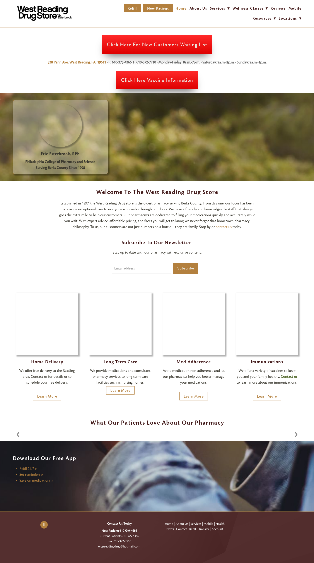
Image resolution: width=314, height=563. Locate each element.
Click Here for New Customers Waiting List (157, 44)
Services (196, 524)
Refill (132, 8)
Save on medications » (36, 480)
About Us (198, 8)
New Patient (158, 8)
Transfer (203, 529)
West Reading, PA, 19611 (87, 62)
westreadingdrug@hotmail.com (119, 546)
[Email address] (141, 268)
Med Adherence (194, 362)
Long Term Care (120, 362)
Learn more (267, 396)
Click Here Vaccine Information (157, 80)
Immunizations (267, 362)
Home (181, 8)
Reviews (278, 8)
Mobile (295, 8)
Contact (181, 529)
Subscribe (185, 268)
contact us (224, 227)
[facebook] (44, 525)
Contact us (289, 376)
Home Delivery (47, 362)
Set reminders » (31, 474)
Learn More (47, 396)
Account (217, 529)
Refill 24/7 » (28, 468)
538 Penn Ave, (58, 62)
